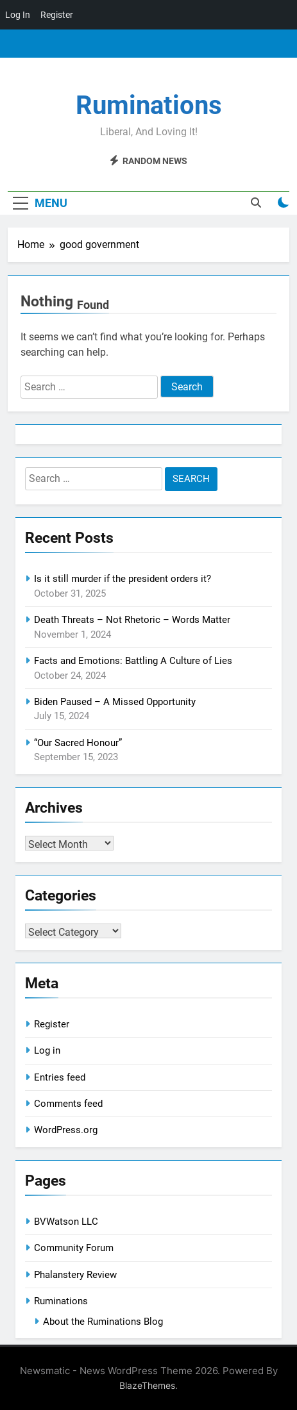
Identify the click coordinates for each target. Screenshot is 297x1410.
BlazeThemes (147, 1385)
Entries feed (59, 1077)
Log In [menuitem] (17, 15)
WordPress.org (66, 1130)
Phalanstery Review (75, 1275)
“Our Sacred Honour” (78, 743)
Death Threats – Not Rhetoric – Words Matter (132, 620)
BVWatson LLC (66, 1221)
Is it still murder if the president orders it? (122, 579)
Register (51, 1024)
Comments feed (68, 1103)
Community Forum (74, 1248)
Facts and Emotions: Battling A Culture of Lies (133, 661)
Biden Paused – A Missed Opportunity (115, 702)
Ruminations (149, 105)
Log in (47, 1050)
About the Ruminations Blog (103, 1321)
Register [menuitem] (56, 15)
